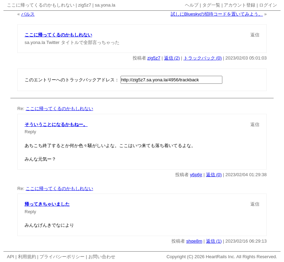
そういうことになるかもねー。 (56, 124)
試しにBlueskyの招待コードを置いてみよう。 (217, 14)
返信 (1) (214, 241)
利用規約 (27, 256)
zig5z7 (84, 5)
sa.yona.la (105, 5)
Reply (30, 131)
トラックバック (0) (203, 58)
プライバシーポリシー (62, 256)
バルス (28, 14)
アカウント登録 (239, 5)
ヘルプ (191, 5)
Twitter (53, 42)
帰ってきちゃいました (47, 204)
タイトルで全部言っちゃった (90, 42)
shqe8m (194, 241)
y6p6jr (196, 174)
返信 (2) (172, 58)
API (10, 256)
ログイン (268, 5)
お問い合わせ (101, 256)
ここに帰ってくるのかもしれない (40, 5)
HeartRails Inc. (220, 256)
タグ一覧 (211, 5)
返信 (254, 34)
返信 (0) (214, 174)
